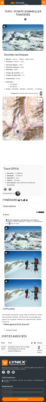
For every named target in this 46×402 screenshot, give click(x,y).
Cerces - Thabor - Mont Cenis (23, 59)
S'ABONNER (23, 399)
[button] (17, 131)
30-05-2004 (3, 348)
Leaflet (35, 139)
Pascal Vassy (36, 93)
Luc (18, 193)
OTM (41, 139)
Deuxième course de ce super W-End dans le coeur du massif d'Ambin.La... (19, 349)
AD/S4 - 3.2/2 (19, 61)
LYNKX (21, 367)
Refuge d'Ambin (11, 330)
